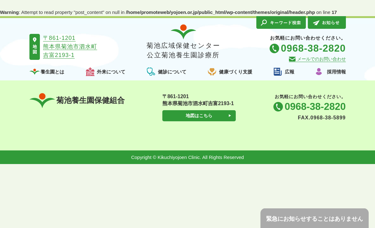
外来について (111, 71)
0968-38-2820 (315, 106)
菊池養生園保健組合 (77, 100)
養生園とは (52, 71)
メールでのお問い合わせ (321, 58)
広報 (289, 71)
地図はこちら (199, 115)
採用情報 (336, 71)
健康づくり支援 (235, 71)
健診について (172, 71)
